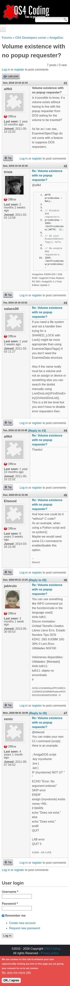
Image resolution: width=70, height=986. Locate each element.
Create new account (22, 923)
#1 (65, 83)
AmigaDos (56, 37)
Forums (7, 37)
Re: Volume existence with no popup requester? (47, 175)
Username (10, 891)
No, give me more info (16, 974)
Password (10, 903)
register (19, 69)
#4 (65, 430)
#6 (65, 580)
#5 (65, 495)
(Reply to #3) (37, 430)
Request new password (24, 928)
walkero (48, 957)
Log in (6, 69)
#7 (65, 713)
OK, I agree (11, 982)
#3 (65, 303)
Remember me (15, 915)
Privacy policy (50, 953)
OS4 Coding (52, 948)
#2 (65, 166)
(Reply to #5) (37, 580)
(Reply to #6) (38, 713)
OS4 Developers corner (30, 37)
